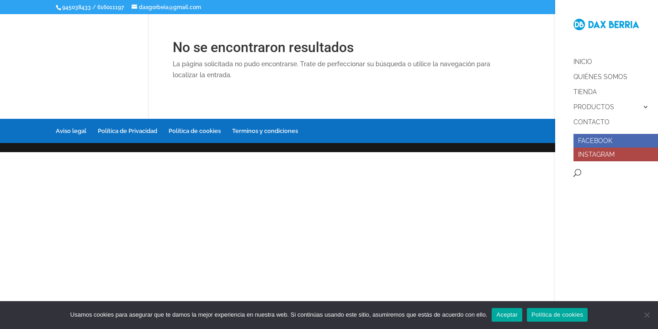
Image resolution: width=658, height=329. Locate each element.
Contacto (591, 118)
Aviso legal (71, 130)
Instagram (596, 150)
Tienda (585, 88)
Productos (593, 103)
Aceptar (507, 314)
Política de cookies (195, 130)
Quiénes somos (600, 73)
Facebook (595, 137)
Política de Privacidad (127, 130)
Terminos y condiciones (265, 130)
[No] (646, 314)
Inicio (582, 58)
